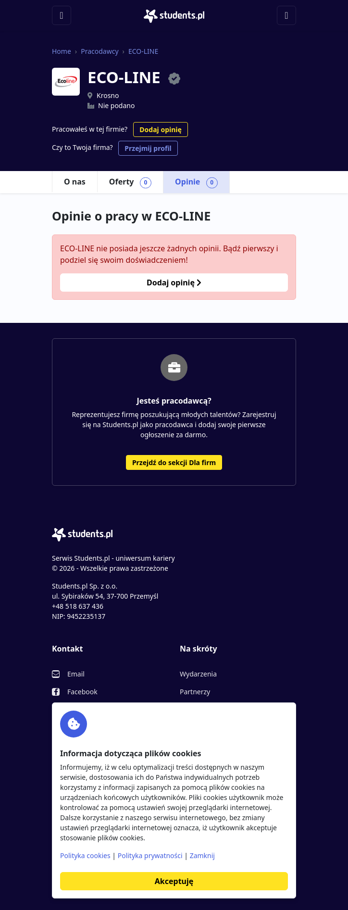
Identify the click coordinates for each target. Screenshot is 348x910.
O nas (75, 181)
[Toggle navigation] (61, 15)
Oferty (130, 182)
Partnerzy (195, 691)
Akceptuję (174, 881)
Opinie (196, 182)
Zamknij (202, 855)
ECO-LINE (143, 51)
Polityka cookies (85, 855)
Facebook (82, 691)
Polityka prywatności (150, 855)
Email (76, 673)
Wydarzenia (198, 673)
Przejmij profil (147, 148)
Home (61, 51)
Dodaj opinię (160, 129)
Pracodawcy (99, 51)
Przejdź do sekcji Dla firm (174, 462)
